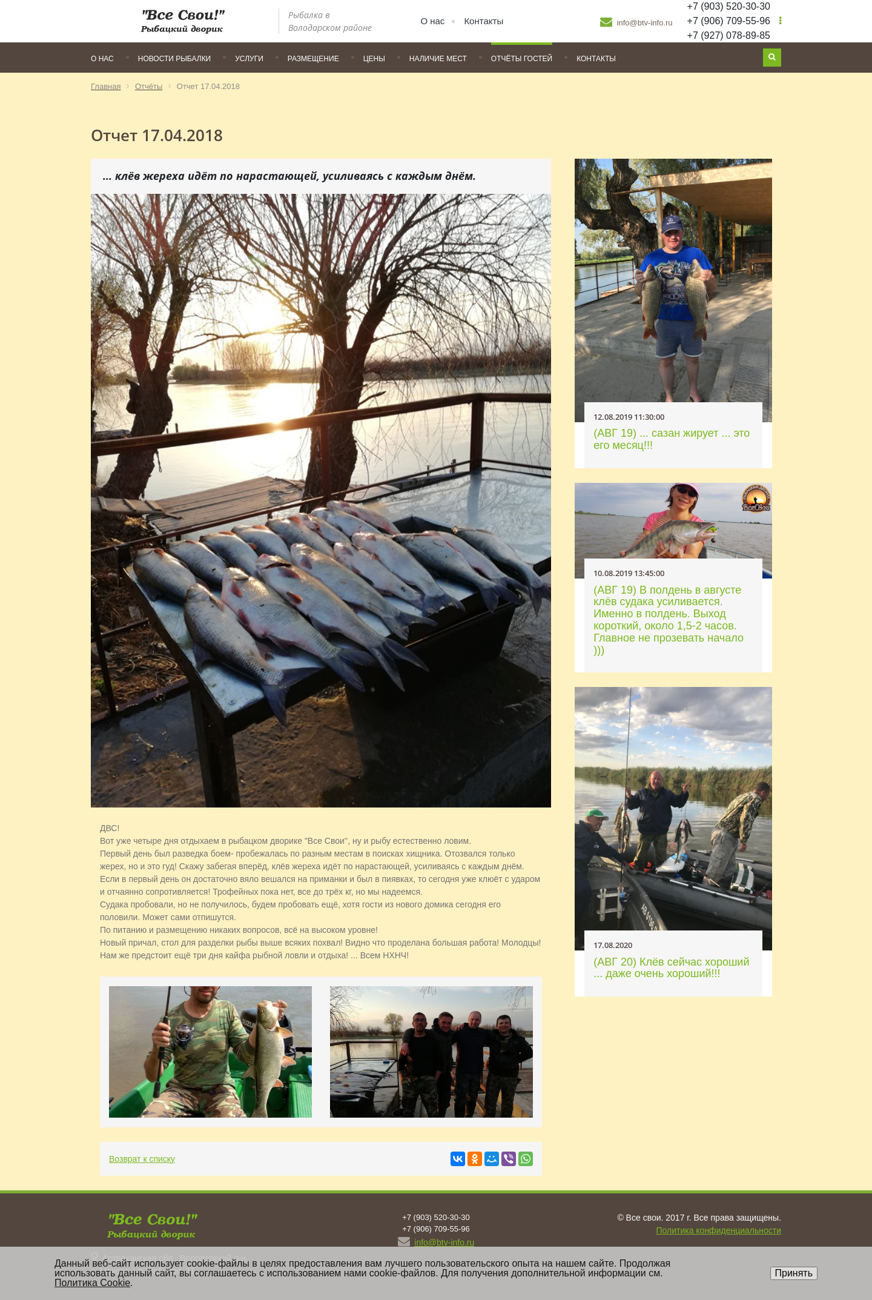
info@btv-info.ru (636, 22)
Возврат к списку (142, 1159)
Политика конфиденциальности (718, 1230)
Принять (794, 1273)
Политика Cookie (92, 1283)
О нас (432, 21)
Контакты (483, 21)
